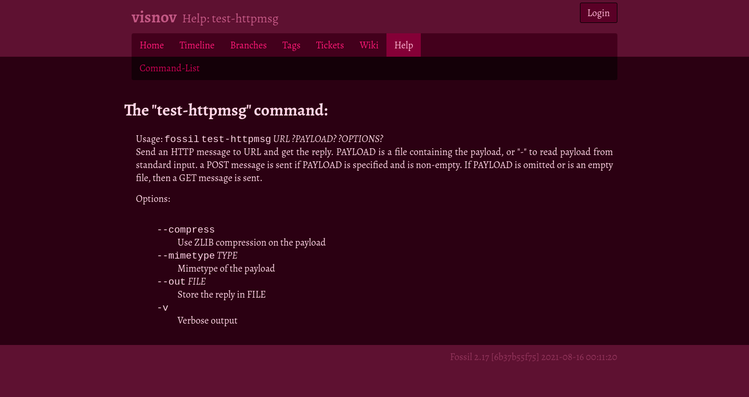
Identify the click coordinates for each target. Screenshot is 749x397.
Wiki (368, 45)
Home (151, 45)
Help (403, 45)
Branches (248, 45)
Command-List (169, 67)
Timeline (196, 45)
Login (598, 12)
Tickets (330, 45)
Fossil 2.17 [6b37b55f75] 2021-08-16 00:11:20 (533, 359)
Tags (291, 45)
